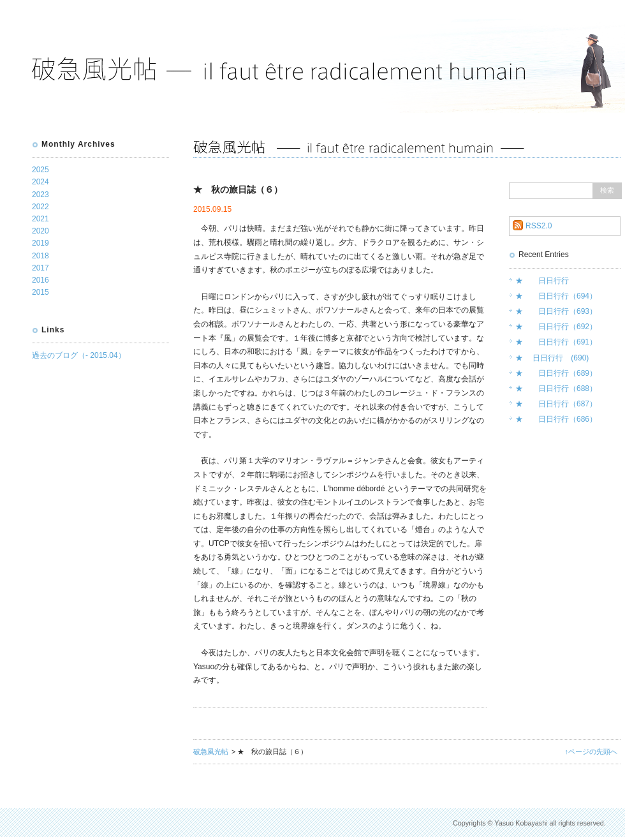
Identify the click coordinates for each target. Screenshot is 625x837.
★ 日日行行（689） (556, 373)
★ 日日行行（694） (556, 296)
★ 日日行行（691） (556, 341)
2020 (40, 230)
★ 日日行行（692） (556, 326)
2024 (40, 181)
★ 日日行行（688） (556, 388)
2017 (40, 267)
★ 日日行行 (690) (552, 357)
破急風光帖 (210, 751)
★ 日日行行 (542, 280)
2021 (40, 218)
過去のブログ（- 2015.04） (79, 355)
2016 (40, 280)
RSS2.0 (539, 225)
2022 (40, 206)
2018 (40, 255)
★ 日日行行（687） (556, 403)
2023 (40, 194)
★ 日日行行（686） (556, 419)
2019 (40, 243)
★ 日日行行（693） (556, 311)
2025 (40, 169)
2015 (40, 292)
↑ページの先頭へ (591, 751)
